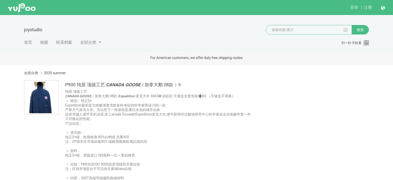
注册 (368, 7)
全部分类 (88, 42)
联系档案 (64, 42)
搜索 (360, 30)
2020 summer (55, 73)
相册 (44, 42)
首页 (28, 42)
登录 (354, 7)
